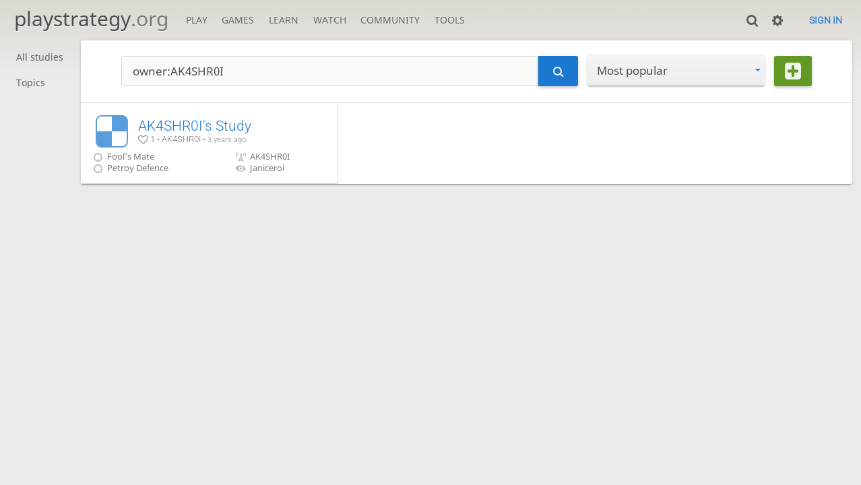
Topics (30, 82)
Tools (450, 19)
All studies (39, 57)
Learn (283, 19)
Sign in (825, 20)
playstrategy (91, 18)
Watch (329, 19)
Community (390, 19)
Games (238, 19)
